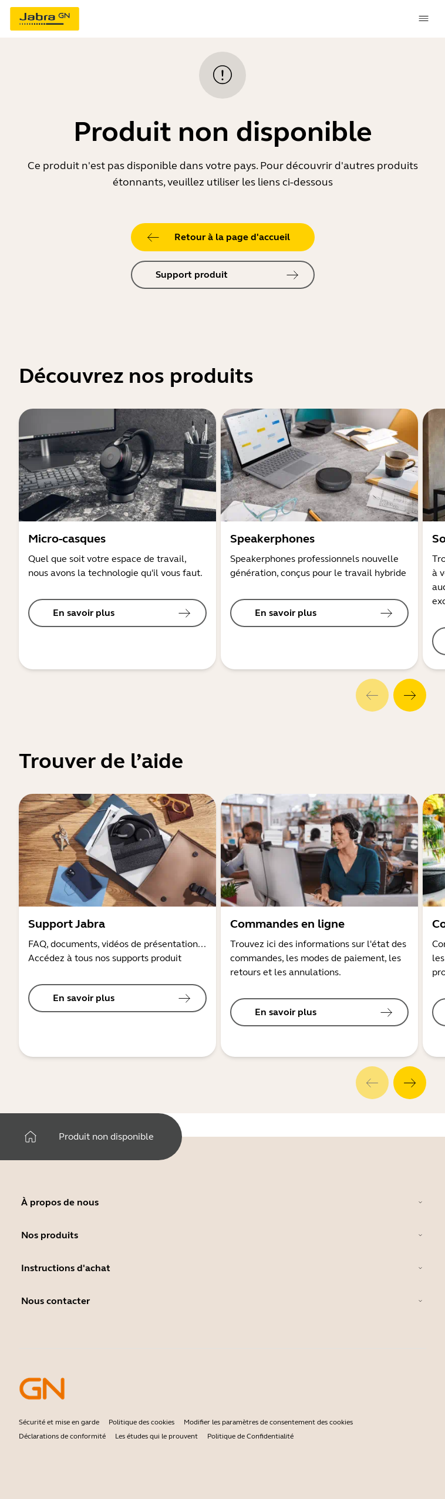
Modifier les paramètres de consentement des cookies (268, 1422)
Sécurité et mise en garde (59, 1422)
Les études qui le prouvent (156, 1436)
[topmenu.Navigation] (424, 19)
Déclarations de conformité (62, 1436)
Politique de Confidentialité (250, 1436)
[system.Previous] (372, 695)
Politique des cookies (141, 1422)
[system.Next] (409, 695)
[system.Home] (30, 1137)
